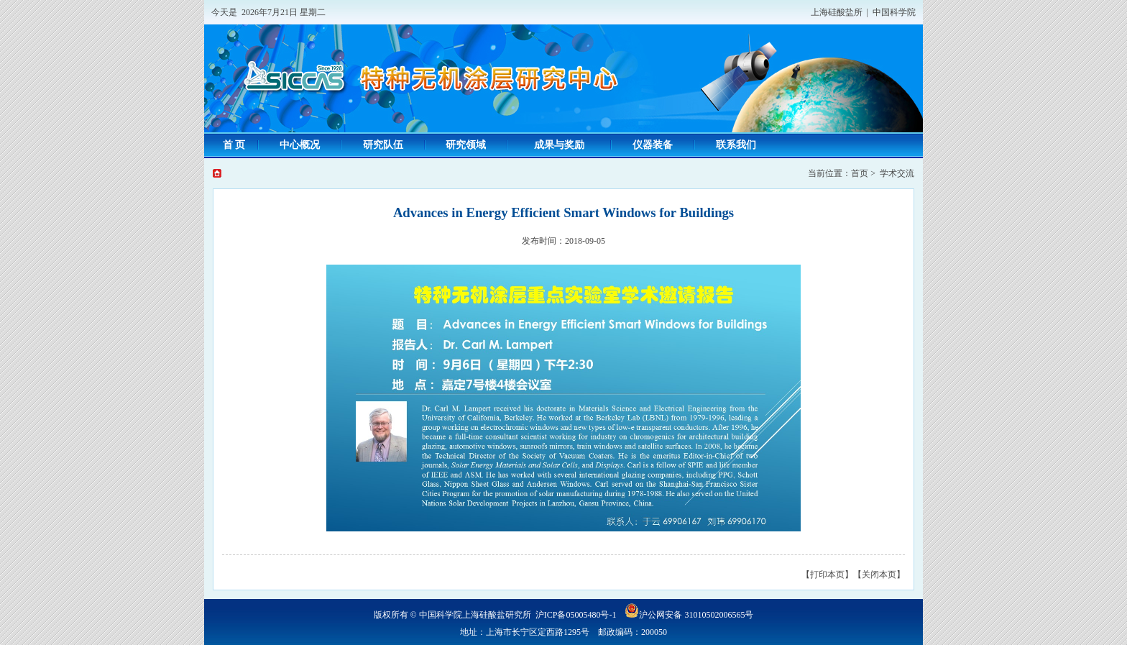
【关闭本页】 (879, 574)
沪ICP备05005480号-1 (576, 615)
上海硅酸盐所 (836, 12)
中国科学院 (894, 12)
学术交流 (897, 173)
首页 (859, 173)
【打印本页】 (827, 574)
